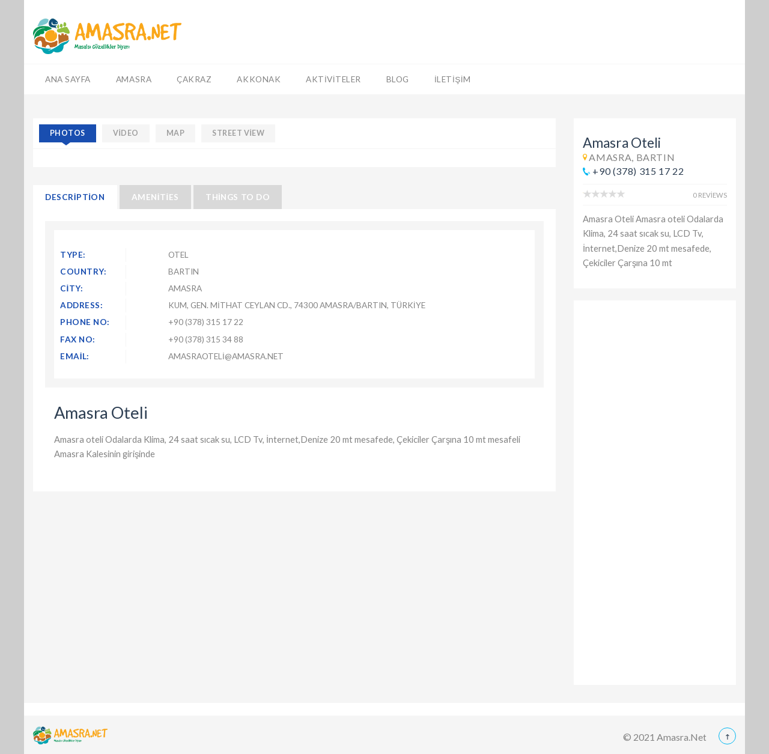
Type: (73, 255)
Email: (75, 356)
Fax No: (78, 339)
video (126, 133)
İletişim (452, 79)
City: (72, 288)
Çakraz (194, 79)
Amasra (133, 79)
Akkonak (259, 79)
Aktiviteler (333, 79)
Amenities (155, 197)
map (175, 133)
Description (75, 197)
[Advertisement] (655, 492)
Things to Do (237, 197)
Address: (81, 305)
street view (238, 133)
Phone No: (85, 322)
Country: (83, 271)
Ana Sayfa (68, 79)
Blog (397, 79)
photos (67, 133)
